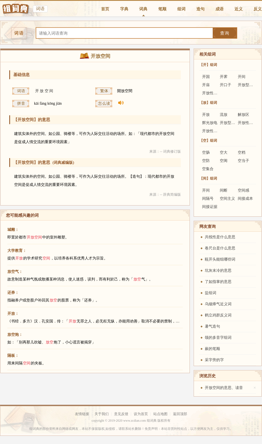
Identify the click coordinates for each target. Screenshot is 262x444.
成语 (219, 9)
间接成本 (245, 199)
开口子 (225, 85)
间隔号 (208, 199)
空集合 (208, 169)
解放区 (243, 115)
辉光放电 (209, 123)
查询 (224, 33)
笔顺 (162, 9)
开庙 (206, 85)
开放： (13, 314)
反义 (258, 9)
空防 (206, 161)
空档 (241, 152)
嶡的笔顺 (212, 349)
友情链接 (82, 414)
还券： (13, 293)
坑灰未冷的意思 (218, 270)
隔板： (13, 356)
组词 (181, 9)
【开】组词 (208, 65)
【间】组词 (208, 178)
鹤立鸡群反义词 (218, 315)
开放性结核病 (213, 93)
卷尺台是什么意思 (220, 248)
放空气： (15, 272)
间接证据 (209, 207)
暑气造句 (212, 326)
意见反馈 (121, 414)
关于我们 (102, 414)
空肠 (206, 152)
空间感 (243, 190)
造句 (200, 9)
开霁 (223, 77)
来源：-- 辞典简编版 (165, 194)
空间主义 (227, 199)
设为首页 (141, 414)
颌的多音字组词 (218, 338)
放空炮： (15, 335)
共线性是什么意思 (220, 237)
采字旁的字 (214, 360)
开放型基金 (247, 85)
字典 (124, 9)
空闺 (223, 161)
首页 (105, 9)
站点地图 (160, 414)
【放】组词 (208, 103)
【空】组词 (208, 140)
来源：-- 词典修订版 (165, 151)
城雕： (13, 230)
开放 (206, 115)
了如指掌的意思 (218, 282)
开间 (241, 77)
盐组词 (210, 293)
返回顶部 (180, 414)
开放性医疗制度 (215, 131)
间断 (223, 190)
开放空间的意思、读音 (224, 388)
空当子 (243, 161)
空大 (223, 152)
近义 (238, 9)
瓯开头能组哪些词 (220, 259)
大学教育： (16, 251)
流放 (223, 115)
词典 (143, 9)
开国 (206, 77)
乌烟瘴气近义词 (218, 304)
